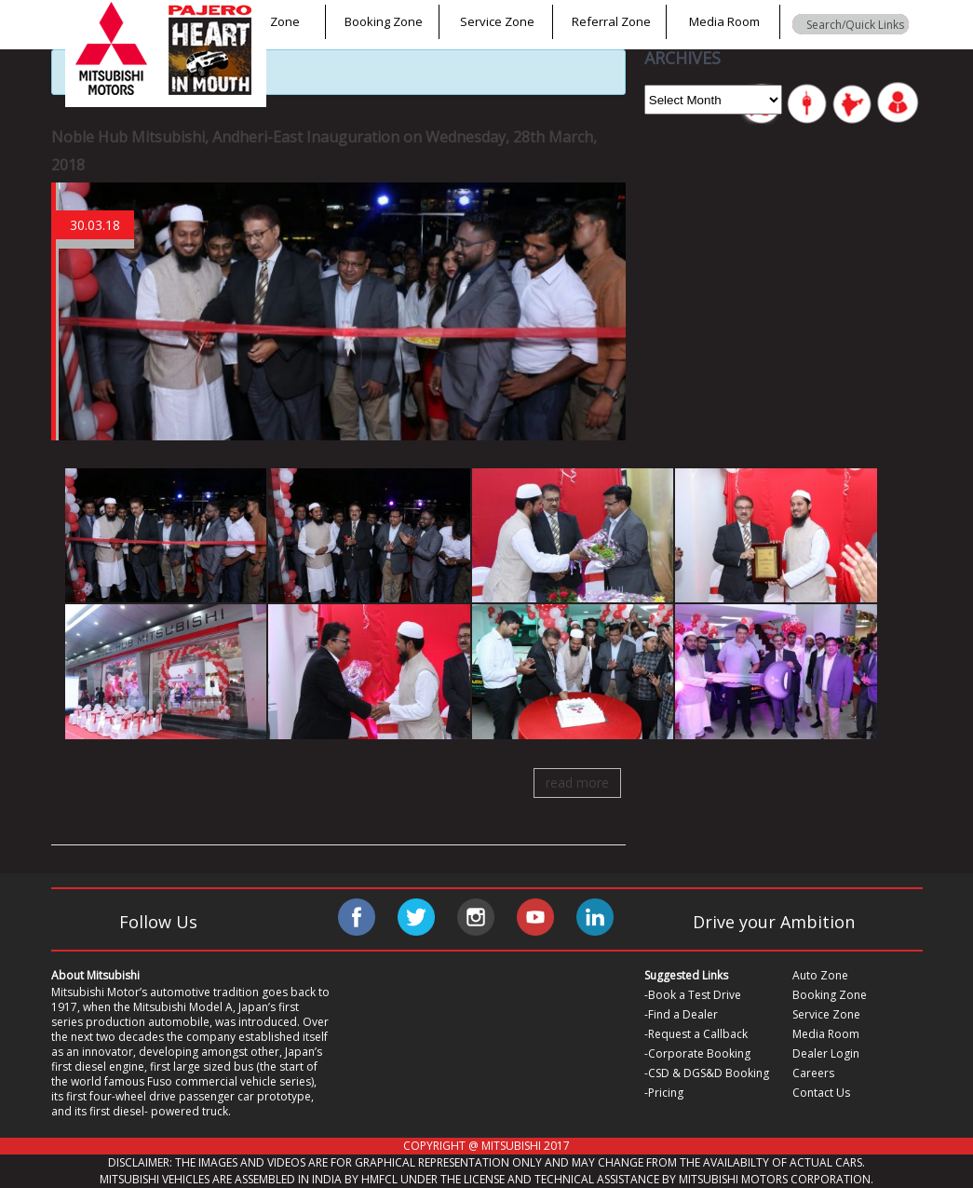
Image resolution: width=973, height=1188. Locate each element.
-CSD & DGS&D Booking (706, 1073)
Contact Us (821, 1092)
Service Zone (497, 21)
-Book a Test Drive (692, 995)
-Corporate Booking (697, 1053)
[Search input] (855, 24)
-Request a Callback (696, 1034)
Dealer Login (825, 1053)
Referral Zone (611, 21)
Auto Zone (270, 21)
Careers (813, 1073)
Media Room (724, 21)
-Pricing (663, 1092)
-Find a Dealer (681, 1014)
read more (577, 782)
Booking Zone (384, 21)
